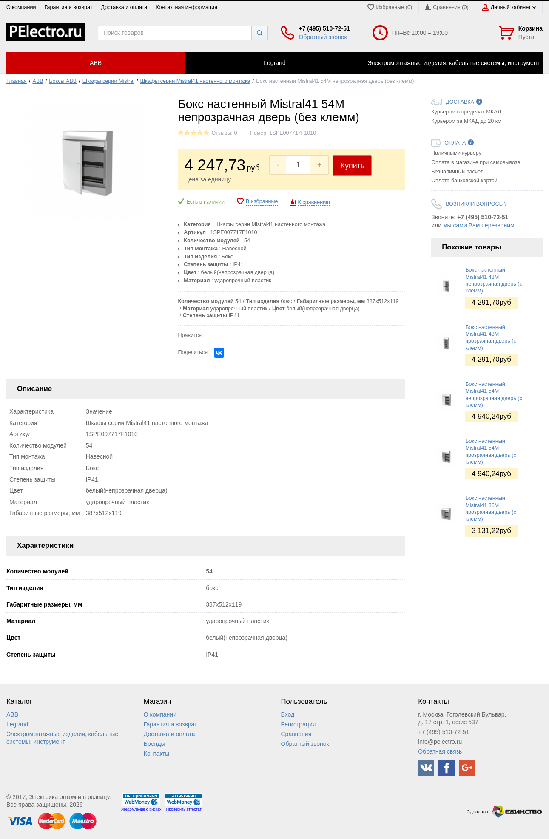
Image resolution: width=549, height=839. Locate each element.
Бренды (154, 743)
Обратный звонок (323, 37)
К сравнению (314, 202)
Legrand (17, 724)
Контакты (156, 753)
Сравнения (296, 734)
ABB (38, 81)
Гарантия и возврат (68, 7)
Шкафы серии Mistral (108, 81)
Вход (288, 714)
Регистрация (298, 724)
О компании (21, 7)
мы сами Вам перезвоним (479, 225)
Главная (16, 81)
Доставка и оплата (124, 7)
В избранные (262, 201)
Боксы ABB (63, 81)
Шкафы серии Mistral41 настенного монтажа (195, 81)
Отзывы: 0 (224, 133)
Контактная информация (186, 7)
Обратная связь (440, 751)
